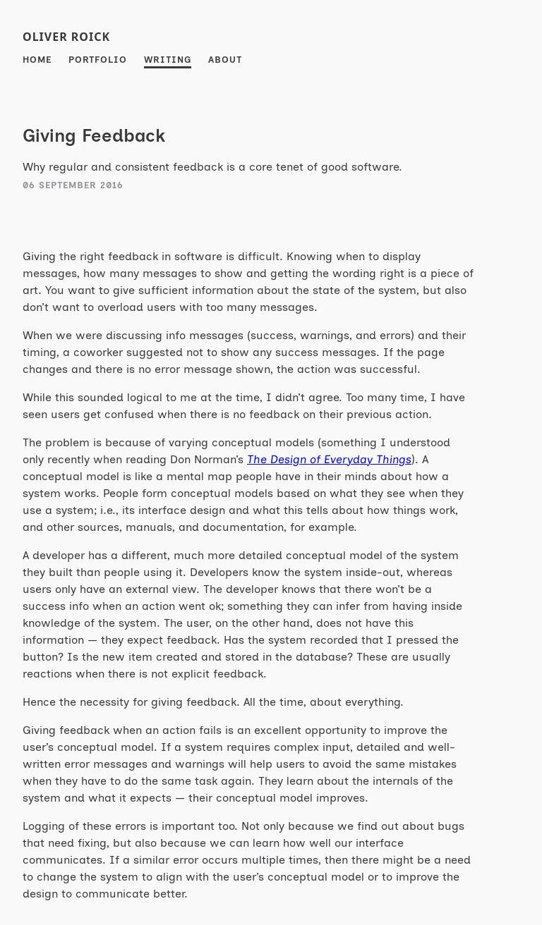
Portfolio (97, 59)
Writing (167, 59)
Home (37, 59)
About (225, 59)
